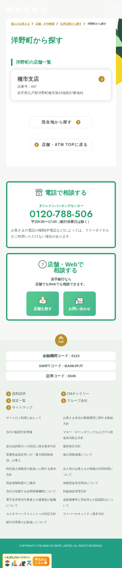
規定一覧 (16, 400)
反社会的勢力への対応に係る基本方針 (31, 446)
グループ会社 (74, 400)
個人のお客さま (20, 23)
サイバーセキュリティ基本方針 (83, 514)
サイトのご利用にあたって (23, 418)
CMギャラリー (75, 393)
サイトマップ (19, 407)
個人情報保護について (77, 454)
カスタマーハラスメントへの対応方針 (31, 514)
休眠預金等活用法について (80, 483)
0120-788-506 (61, 214)
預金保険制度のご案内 (20, 483)
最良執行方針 (72, 446)
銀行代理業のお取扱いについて (26, 522)
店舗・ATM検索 (45, 23)
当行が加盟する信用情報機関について (31, 491)
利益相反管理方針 (75, 491)
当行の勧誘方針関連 (19, 432)
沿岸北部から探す (71, 23)
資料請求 (16, 393)
